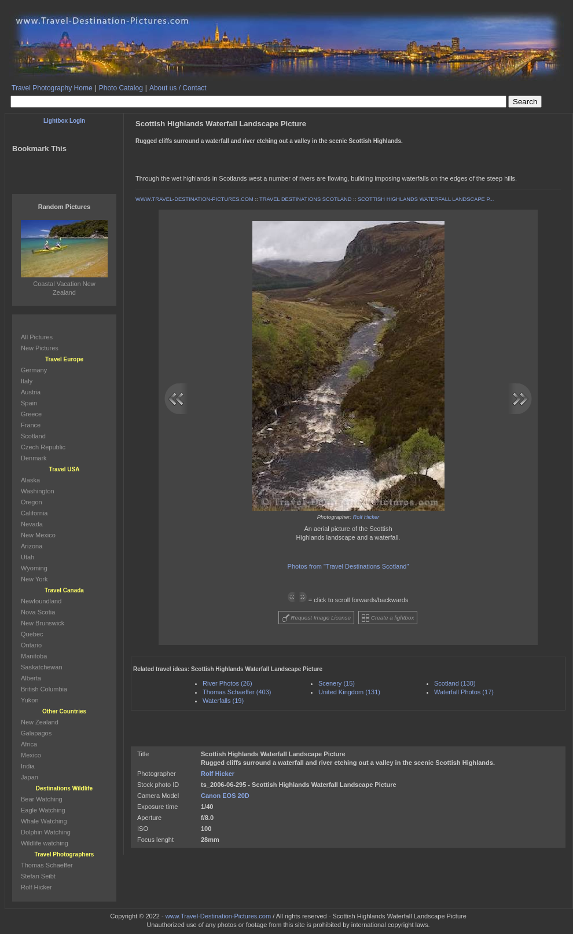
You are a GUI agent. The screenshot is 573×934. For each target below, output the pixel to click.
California (34, 513)
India (28, 766)
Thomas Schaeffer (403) (237, 691)
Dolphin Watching (46, 832)
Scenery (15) (336, 683)
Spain (29, 403)
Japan (29, 777)
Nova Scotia (38, 612)
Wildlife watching (44, 843)
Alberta (31, 678)
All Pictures (37, 337)
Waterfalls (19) (223, 700)
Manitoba (34, 656)
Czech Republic (43, 447)
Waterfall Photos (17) (464, 691)
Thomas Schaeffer (47, 865)
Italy (26, 381)
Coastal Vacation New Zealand (64, 284)
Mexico (31, 755)
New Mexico (38, 535)
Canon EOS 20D (225, 795)
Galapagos (36, 733)
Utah (27, 557)
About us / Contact (178, 88)
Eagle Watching (43, 810)
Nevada (32, 524)
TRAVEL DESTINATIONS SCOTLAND (305, 199)
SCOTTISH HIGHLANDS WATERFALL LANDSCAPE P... (426, 199)
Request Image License (316, 618)
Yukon (30, 700)
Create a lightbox (388, 618)
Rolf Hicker (366, 517)
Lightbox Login (64, 121)
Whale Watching (44, 821)
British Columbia (44, 689)
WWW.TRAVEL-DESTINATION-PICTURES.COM (194, 199)
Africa (29, 744)
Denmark (34, 458)
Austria (31, 392)
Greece (31, 414)
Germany (34, 370)
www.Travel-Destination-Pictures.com (218, 916)
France (31, 425)
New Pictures (39, 348)
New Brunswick (42, 623)
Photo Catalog (121, 88)
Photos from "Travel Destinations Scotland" (348, 566)
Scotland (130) (455, 683)
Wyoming (34, 568)
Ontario (31, 645)
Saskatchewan (42, 667)
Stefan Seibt (38, 876)
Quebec (32, 634)
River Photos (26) (227, 683)
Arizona (31, 546)
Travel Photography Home (52, 88)
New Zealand (39, 722)
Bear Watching (42, 799)
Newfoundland (41, 601)
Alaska (30, 480)
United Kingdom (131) (349, 691)
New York (34, 579)
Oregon (31, 502)
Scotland (33, 436)
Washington (37, 491)
